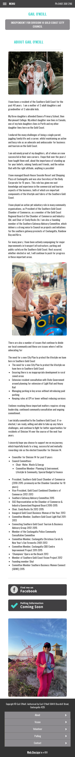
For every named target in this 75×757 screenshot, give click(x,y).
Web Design (33, 752)
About (37, 715)
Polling (37, 736)
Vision (38, 722)
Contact (37, 743)
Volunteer (37, 729)
